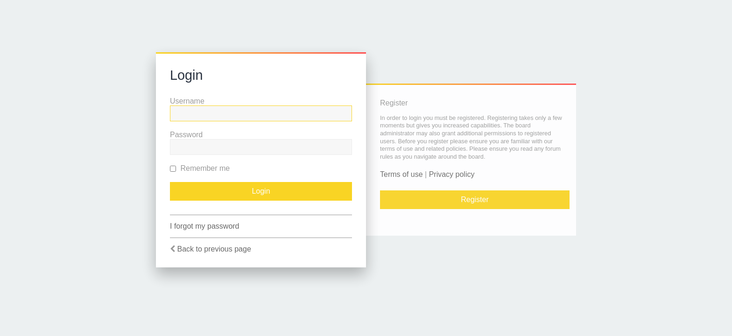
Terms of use (401, 174)
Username (187, 101)
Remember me (200, 168)
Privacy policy (452, 174)
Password (186, 135)
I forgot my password (204, 226)
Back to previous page (214, 249)
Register (475, 199)
